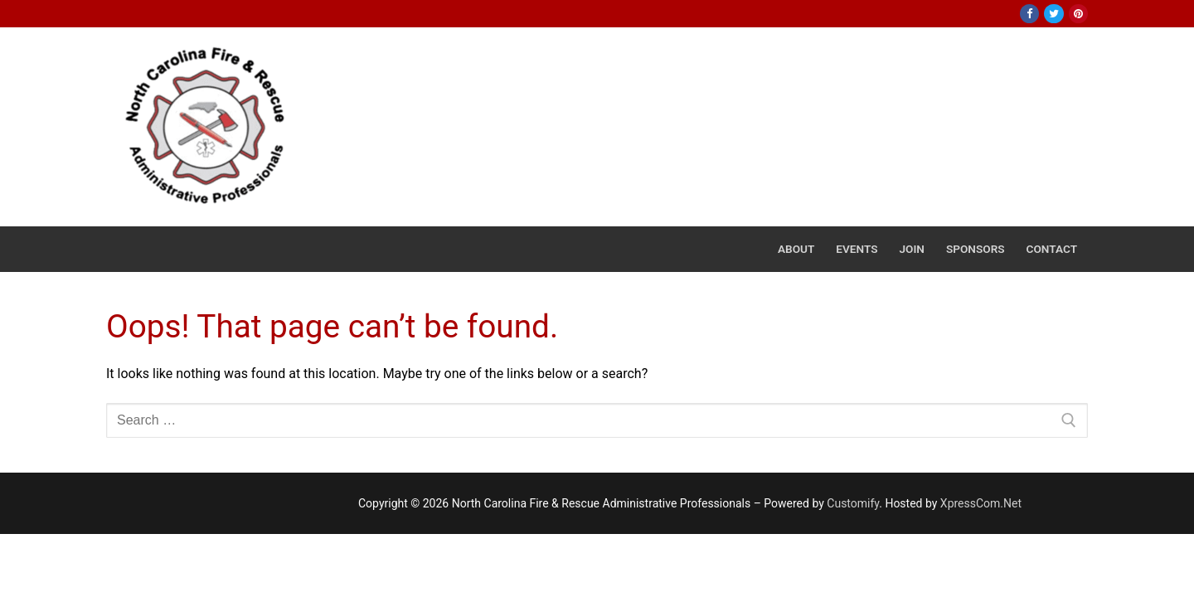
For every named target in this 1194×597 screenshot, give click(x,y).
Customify (853, 503)
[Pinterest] (1078, 13)
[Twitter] (1053, 13)
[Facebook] (1029, 13)
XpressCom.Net (981, 503)
